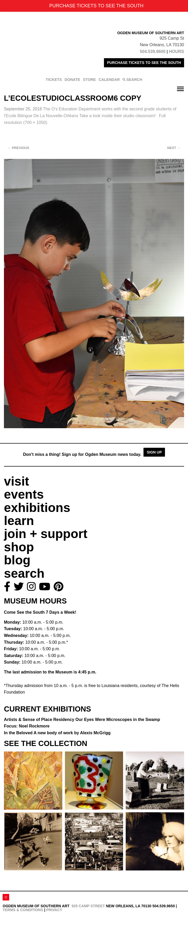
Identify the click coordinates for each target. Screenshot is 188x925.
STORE (89, 79)
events (24, 494)
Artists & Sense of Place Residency (82, 719)
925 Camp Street (88, 906)
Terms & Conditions (23, 910)
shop (19, 547)
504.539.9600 (152, 51)
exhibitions (37, 508)
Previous (18, 148)
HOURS (176, 51)
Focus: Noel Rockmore (26, 726)
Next (173, 148)
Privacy (54, 910)
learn (19, 521)
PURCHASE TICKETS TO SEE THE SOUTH (144, 63)
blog (17, 560)
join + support (45, 534)
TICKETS (54, 79)
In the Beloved (57, 733)
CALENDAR (109, 79)
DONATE (72, 79)
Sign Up (154, 452)
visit (16, 481)
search (24, 573)
